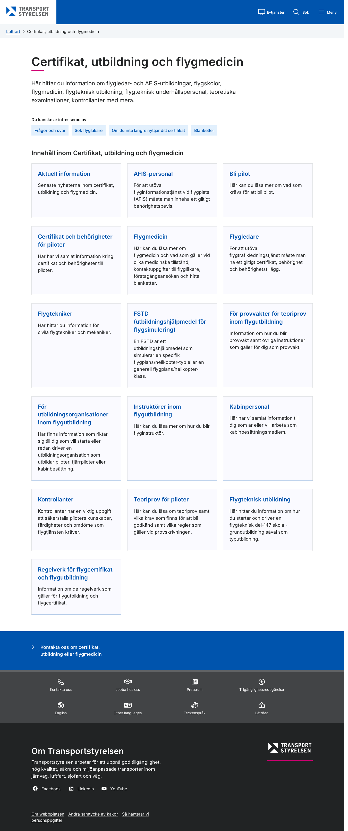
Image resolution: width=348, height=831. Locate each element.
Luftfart (13, 31)
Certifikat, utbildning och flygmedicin (63, 31)
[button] (271, 12)
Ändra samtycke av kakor (93, 814)
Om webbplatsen (47, 814)
